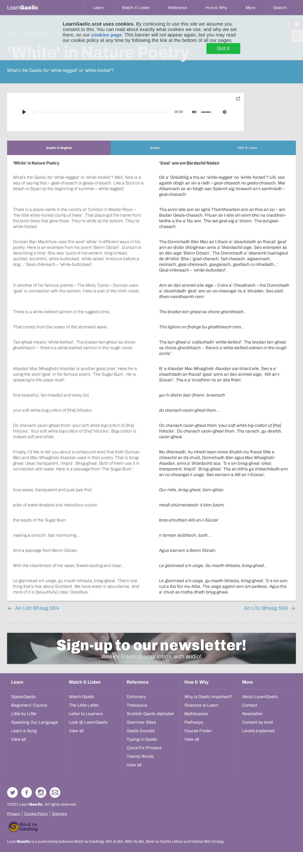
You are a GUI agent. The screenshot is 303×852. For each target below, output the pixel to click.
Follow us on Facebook (26, 792)
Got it (223, 48)
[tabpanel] (151, 378)
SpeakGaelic (23, 696)
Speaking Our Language (34, 722)
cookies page (106, 34)
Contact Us (55, 792)
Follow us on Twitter (12, 792)
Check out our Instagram (41, 792)
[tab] (59, 148)
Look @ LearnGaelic (88, 722)
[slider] (101, 112)
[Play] (24, 112)
